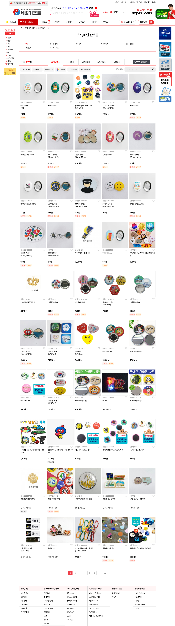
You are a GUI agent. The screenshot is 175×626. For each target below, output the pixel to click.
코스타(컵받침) (93, 608)
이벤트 (105, 22)
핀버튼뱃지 (24, 593)
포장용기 (137, 601)
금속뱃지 (24, 597)
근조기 (69, 616)
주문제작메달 (25, 612)
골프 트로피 (70, 608)
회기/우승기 (70, 612)
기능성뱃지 (24, 605)
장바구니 (138, 2)
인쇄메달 (24, 608)
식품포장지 (138, 597)
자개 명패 (47, 612)
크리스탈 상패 (48, 601)
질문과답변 (147, 2)
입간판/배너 (115, 593)
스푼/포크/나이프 (94, 597)
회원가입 (123, 2)
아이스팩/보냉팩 (140, 605)
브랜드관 (82, 22)
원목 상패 (47, 605)
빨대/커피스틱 (93, 601)
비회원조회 (132, 2)
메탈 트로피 (70, 593)
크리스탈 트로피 (72, 597)
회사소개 (154, 2)
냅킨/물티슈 (93, 612)
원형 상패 (47, 593)
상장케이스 (47, 620)
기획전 (57, 22)
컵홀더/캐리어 (93, 605)
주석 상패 (47, 597)
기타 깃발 (70, 620)
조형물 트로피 (71, 605)
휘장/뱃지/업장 (30, 28)
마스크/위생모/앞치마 (96, 616)
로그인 (117, 2)
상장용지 (46, 623)
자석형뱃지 (24, 601)
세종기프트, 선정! (74, 8)
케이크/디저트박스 (140, 593)
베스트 (46, 22)
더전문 (94, 22)
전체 (26, 44)
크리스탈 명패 (48, 608)
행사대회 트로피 (72, 601)
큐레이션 (69, 22)
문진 (45, 616)
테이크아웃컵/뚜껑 (95, 593)
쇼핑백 (137, 608)
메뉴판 (114, 597)
